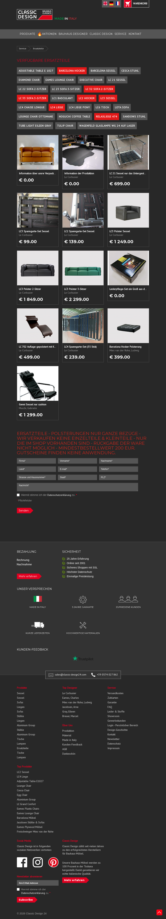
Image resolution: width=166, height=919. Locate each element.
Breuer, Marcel (70, 716)
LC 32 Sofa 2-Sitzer (99, 89)
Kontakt (111, 734)
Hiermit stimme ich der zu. (47, 495)
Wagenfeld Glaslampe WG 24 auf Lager (107, 125)
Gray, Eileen (68, 711)
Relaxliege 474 (106, 116)
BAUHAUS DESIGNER (73, 34)
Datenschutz (114, 743)
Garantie (112, 702)
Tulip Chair (65, 125)
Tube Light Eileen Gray (35, 125)
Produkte (22, 687)
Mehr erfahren (28, 576)
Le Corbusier (69, 693)
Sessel (20, 693)
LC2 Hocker (87, 98)
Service (22, 48)
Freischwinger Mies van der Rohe (35, 831)
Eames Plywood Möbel (29, 827)
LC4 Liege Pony (79, 107)
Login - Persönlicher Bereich (122, 725)
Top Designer (69, 687)
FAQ (109, 707)
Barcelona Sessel (103, 70)
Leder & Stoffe (115, 711)
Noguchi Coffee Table (74, 116)
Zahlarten (112, 697)
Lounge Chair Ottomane (36, 116)
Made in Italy (69, 740)
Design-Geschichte (117, 730)
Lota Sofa (122, 107)
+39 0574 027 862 (107, 674)
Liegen (20, 707)
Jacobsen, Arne (70, 707)
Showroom (113, 716)
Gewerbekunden (116, 720)
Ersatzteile (38, 48)
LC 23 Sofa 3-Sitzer (66, 89)
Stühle (20, 716)
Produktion (68, 730)
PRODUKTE (27, 34)
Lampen (21, 743)
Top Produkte (24, 766)
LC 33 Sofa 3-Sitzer (32, 98)
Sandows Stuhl (134, 116)
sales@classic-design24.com (70, 674)
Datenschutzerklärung (59, 495)
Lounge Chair (24, 785)
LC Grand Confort (26, 804)
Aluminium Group (26, 799)
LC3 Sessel (107, 98)
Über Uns (67, 725)
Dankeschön (68, 753)
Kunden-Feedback (72, 744)
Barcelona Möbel (26, 817)
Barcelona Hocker (72, 70)
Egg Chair (22, 795)
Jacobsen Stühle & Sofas (30, 822)
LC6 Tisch (102, 107)
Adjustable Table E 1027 (36, 70)
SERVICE (121, 34)
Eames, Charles (70, 697)
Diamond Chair (29, 80)
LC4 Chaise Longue (32, 107)
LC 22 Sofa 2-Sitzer (32, 89)
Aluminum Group (26, 725)
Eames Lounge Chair (60, 80)
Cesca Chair (23, 790)
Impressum (113, 748)
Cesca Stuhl (130, 70)
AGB (64, 749)
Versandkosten (115, 693)
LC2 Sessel (23, 772)
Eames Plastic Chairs (28, 808)
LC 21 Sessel (117, 80)
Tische (20, 739)
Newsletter (113, 739)
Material (66, 735)
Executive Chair (91, 80)
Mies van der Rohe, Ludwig (77, 702)
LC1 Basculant (62, 98)
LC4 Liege (56, 107)
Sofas (20, 702)
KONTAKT (135, 34)
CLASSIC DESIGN (101, 34)
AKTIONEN (47, 34)
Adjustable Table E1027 (30, 781)
